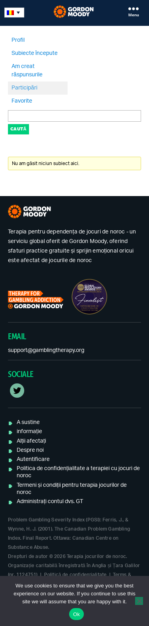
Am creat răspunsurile (27, 71)
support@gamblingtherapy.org (46, 350)
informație (29, 431)
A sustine (28, 422)
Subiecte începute (35, 53)
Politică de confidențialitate (75, 574)
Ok (76, 614)
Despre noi (30, 450)
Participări (24, 88)
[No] (139, 601)
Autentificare (33, 459)
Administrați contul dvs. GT (50, 501)
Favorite (22, 101)
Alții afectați (31, 441)
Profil (18, 40)
